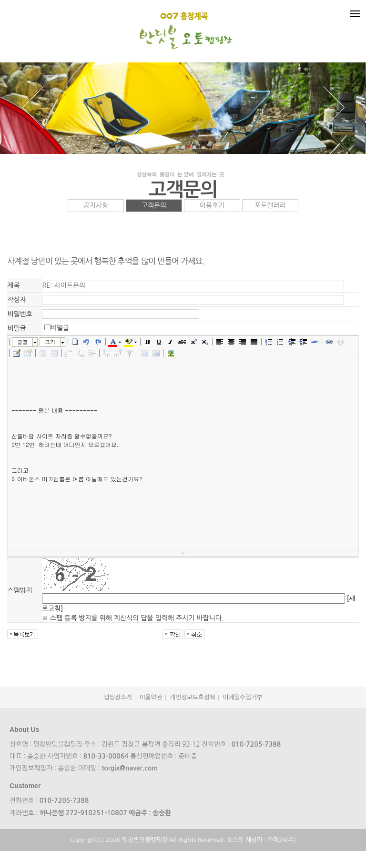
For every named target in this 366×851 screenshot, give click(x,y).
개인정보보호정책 (192, 697)
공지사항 (96, 205)
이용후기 (212, 205)
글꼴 (22, 341)
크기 (50, 341)
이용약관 (150, 697)
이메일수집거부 (242, 697)
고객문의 (154, 205)
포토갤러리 (270, 205)
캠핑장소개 (117, 697)
